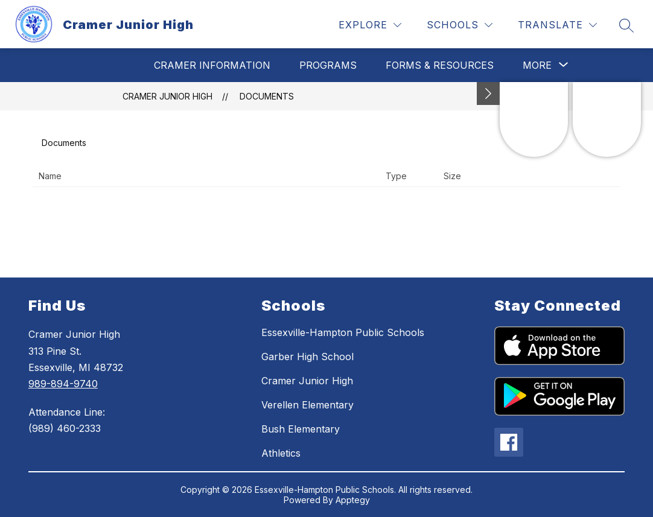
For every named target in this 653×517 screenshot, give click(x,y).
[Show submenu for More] (537, 65)
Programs (328, 65)
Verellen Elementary (307, 405)
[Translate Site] (557, 25)
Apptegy (353, 500)
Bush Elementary (300, 429)
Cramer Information (212, 65)
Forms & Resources (440, 65)
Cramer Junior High (167, 96)
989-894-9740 (63, 384)
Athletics (281, 453)
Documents (267, 96)
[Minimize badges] (488, 93)
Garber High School (307, 356)
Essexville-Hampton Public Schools (342, 332)
